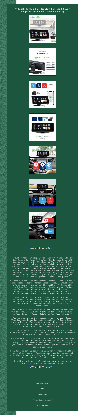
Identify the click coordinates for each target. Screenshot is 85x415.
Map (42, 389)
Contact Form (42, 394)
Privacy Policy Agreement (42, 400)
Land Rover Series (42, 383)
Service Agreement (42, 406)
